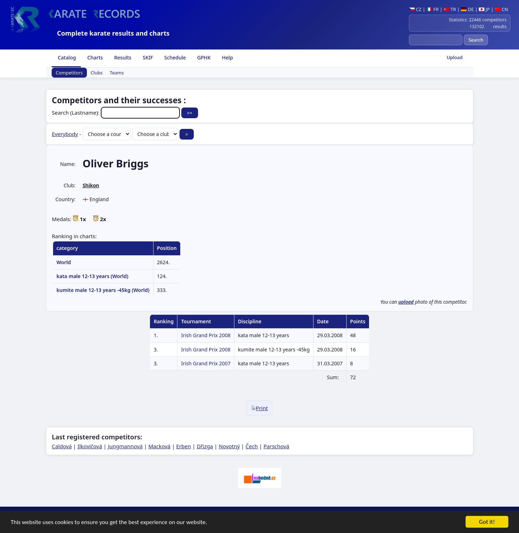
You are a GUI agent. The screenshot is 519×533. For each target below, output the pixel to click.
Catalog (66, 57)
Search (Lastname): (116, 112)
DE (467, 9)
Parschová (276, 446)
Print (259, 408)
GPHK (203, 57)
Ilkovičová (89, 446)
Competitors (69, 72)
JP (484, 9)
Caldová (62, 446)
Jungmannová (125, 446)
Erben (183, 446)
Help (226, 57)
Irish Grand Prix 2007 (205, 363)
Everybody (65, 133)
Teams (117, 72)
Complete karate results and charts (113, 33)
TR (449, 9)
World (64, 262)
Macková (159, 446)
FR (432, 9)
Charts (94, 57)
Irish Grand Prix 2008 (205, 335)
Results (122, 57)
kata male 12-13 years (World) (93, 276)
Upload (455, 57)
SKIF (147, 57)
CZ (415, 9)
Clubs (96, 72)
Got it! (487, 522)
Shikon (91, 185)
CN (501, 9)
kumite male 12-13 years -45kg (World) (103, 290)
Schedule (174, 57)
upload (406, 302)
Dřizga (205, 446)
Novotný (229, 446)
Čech (251, 446)
